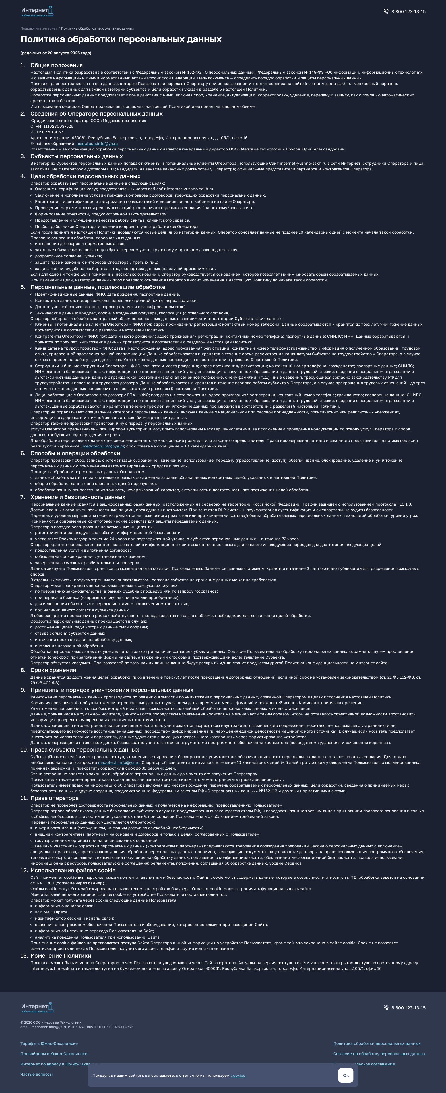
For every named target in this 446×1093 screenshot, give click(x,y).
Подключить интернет (38, 28)
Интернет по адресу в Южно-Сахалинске (61, 1063)
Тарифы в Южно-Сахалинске (49, 1043)
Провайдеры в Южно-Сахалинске (53, 1053)
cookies (238, 1075)
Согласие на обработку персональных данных (379, 1053)
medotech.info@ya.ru (97, 143)
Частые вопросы (36, 1074)
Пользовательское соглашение (364, 1063)
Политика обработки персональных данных (377, 1043)
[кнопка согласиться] (346, 1075)
